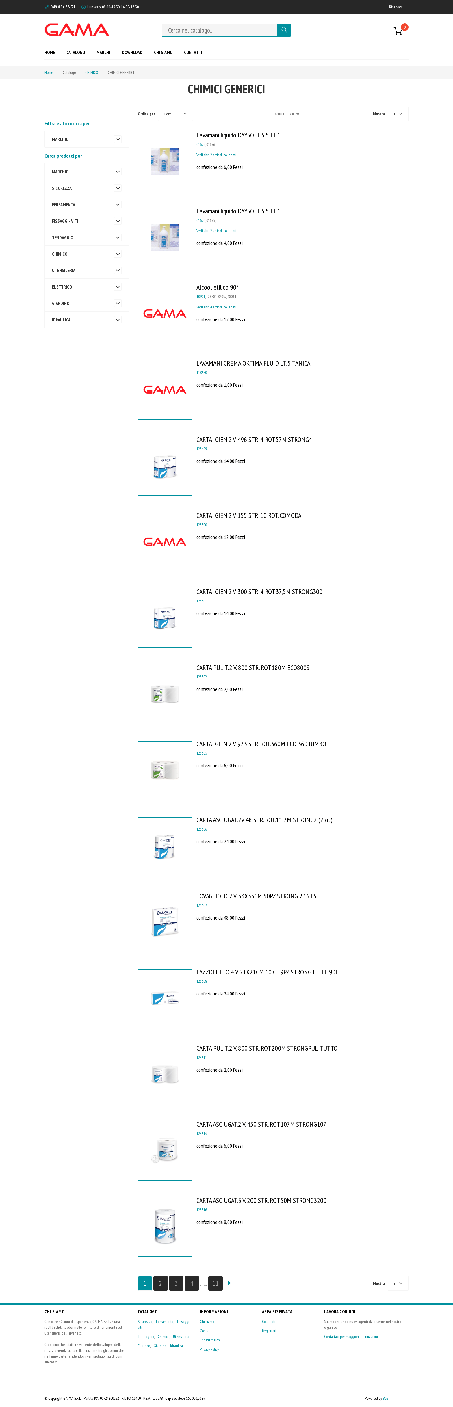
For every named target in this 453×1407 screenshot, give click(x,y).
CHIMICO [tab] (59, 254)
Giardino (160, 1345)
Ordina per (146, 114)
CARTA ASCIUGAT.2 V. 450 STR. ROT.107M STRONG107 (261, 1124)
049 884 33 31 (63, 7)
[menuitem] (51, 52)
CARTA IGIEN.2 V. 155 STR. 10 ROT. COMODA (248, 515)
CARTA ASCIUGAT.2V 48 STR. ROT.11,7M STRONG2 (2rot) (264, 819)
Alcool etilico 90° (217, 287)
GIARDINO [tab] (60, 303)
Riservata (396, 7)
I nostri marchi (210, 1340)
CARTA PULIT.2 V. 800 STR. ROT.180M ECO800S (252, 667)
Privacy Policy (209, 1349)
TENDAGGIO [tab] (62, 237)
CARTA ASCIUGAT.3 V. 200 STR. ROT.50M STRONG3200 (261, 1200)
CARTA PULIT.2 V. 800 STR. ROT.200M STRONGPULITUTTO (266, 1048)
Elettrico (144, 1345)
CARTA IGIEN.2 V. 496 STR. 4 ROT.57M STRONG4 (254, 439)
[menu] (125, 52)
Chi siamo (207, 1321)
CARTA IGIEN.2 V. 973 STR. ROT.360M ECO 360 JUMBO (261, 743)
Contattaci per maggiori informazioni (351, 1336)
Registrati (269, 1330)
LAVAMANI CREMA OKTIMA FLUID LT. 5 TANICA (253, 363)
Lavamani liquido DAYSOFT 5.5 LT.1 (238, 135)
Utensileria (181, 1336)
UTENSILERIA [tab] (63, 270)
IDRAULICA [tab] (61, 320)
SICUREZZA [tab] (62, 188)
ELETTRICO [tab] (62, 287)
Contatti (206, 1330)
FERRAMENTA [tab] (63, 204)
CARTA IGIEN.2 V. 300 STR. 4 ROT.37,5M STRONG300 (259, 591)
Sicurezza (145, 1321)
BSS (385, 1398)
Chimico (163, 1336)
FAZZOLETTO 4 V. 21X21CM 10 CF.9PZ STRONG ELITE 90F (267, 971)
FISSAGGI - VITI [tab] (65, 221)
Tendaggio (146, 1336)
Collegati (268, 1321)
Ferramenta (164, 1321)
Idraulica (176, 1345)
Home (48, 72)
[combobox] (220, 30)
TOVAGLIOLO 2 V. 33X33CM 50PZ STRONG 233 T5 (256, 896)
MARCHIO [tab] (60, 171)
